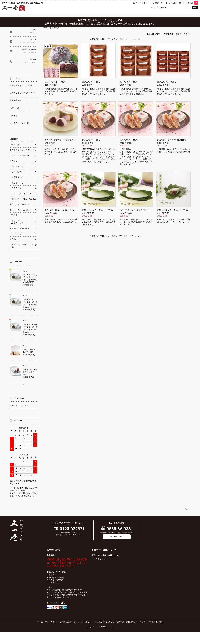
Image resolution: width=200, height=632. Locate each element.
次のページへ (135, 39)
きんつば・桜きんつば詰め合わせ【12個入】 (65, 210)
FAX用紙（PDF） (116, 536)
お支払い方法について (105, 622)
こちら (102, 559)
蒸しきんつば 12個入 (55, 82)
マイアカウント (142, 3)
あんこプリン (17, 234)
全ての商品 (14, 145)
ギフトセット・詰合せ (19, 156)
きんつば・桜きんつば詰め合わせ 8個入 (175, 140)
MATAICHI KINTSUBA (19, 228)
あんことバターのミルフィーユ (24, 245)
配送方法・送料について (127, 622)
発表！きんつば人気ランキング (23, 150)
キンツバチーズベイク (19, 204)
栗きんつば (16, 172)
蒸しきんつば (17, 183)
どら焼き (14, 215)
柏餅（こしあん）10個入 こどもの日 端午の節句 (142, 210)
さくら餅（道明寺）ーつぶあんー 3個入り (65, 140)
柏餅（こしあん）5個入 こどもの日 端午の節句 (104, 210)
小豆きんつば (17, 166)
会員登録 (172, 3)
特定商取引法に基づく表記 (151, 622)
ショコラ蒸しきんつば (21, 193)
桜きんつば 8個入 (128, 140)
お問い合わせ (66, 622)
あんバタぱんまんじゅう (20, 210)
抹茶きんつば (17, 177)
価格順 (178, 34)
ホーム (40, 622)
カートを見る (190, 3)
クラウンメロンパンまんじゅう (16, 222)
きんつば (14, 161)
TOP (45, 28)
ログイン (159, 3)
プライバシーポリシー (83, 622)
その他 (13, 239)
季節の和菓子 (55, 28)
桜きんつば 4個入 (91, 140)
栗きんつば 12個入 (166, 82)
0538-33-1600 (77, 535)
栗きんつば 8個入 (128, 82)
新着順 (187, 34)
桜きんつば (16, 188)
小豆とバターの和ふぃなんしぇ (23, 199)
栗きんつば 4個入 (91, 82)
